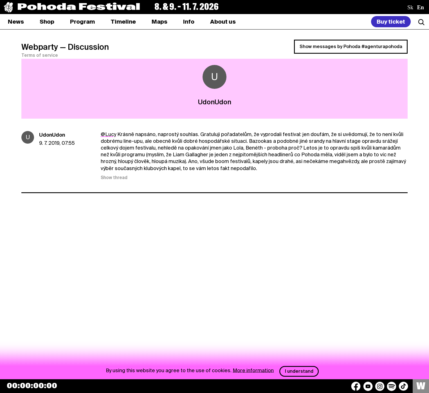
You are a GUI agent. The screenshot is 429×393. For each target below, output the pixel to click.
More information (253, 370)
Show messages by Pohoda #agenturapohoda (351, 46)
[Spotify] (391, 386)
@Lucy (108, 134)
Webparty (39, 47)
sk (410, 7)
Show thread (114, 177)
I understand (299, 371)
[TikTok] (403, 386)
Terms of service (39, 55)
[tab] (46, 22)
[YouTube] (368, 386)
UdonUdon (52, 135)
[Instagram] (380, 386)
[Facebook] (356, 386)
